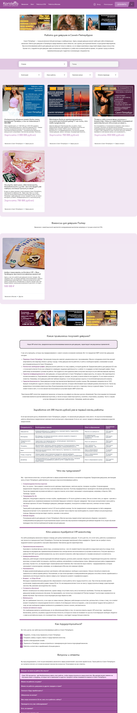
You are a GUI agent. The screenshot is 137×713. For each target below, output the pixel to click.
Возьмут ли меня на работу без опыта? (35, 671)
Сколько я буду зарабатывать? (32, 690)
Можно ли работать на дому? (31, 681)
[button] (68, 671)
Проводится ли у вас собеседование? (34, 704)
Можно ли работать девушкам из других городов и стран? (41, 686)
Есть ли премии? (27, 708)
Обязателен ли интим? (29, 695)
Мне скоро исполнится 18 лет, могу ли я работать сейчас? (41, 699)
